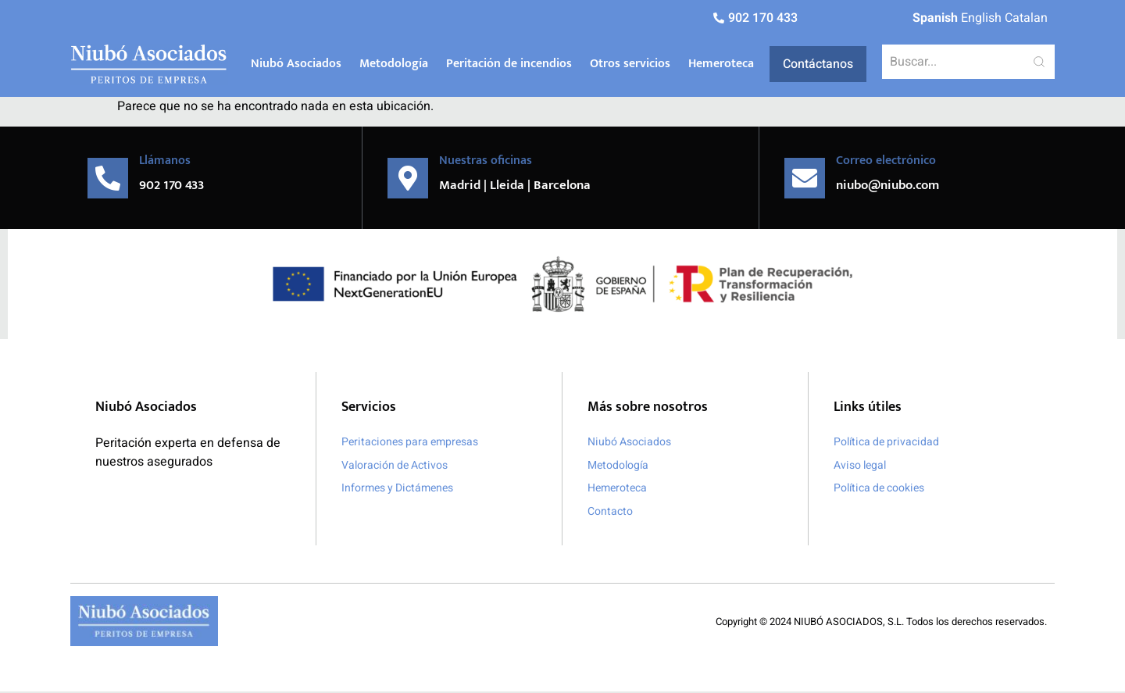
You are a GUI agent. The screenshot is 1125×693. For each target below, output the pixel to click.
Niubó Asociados (296, 63)
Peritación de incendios (509, 63)
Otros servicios (630, 63)
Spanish (935, 18)
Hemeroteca (721, 63)
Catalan (1026, 18)
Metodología (393, 63)
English (981, 18)
